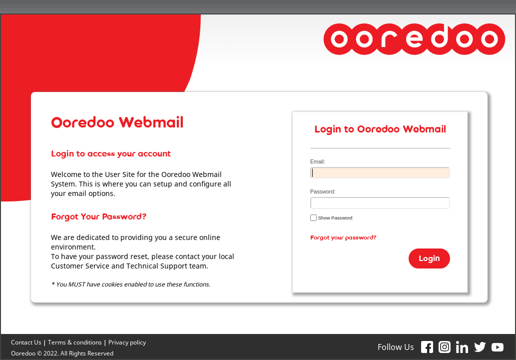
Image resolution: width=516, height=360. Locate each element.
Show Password (331, 217)
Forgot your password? (343, 239)
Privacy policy (127, 342)
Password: (322, 191)
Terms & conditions (75, 342)
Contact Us (26, 342)
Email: (317, 161)
